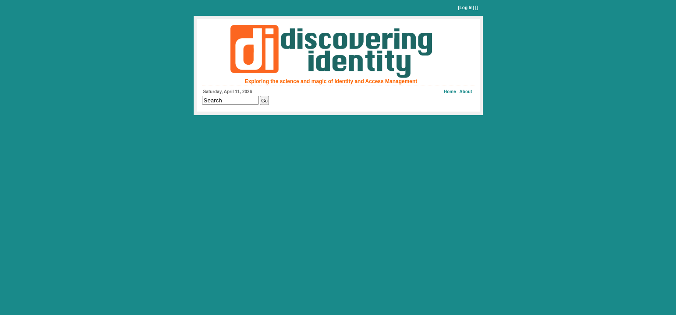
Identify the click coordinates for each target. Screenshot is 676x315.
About (466, 91)
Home (450, 91)
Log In (466, 7)
